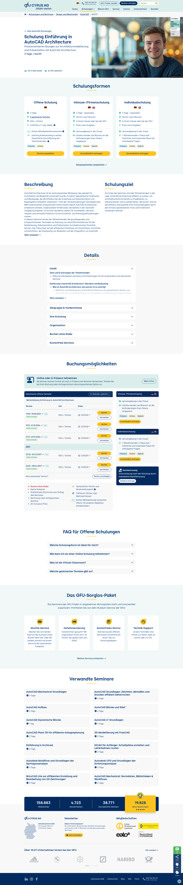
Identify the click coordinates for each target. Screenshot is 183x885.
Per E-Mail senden (33, 71)
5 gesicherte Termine (40, 117)
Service (116, 9)
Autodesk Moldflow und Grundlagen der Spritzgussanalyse (50, 762)
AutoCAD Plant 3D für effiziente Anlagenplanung (55, 732)
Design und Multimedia (67, 14)
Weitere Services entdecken (91, 658)
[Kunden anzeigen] (152, 850)
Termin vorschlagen (102, 476)
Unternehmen (140, 9)
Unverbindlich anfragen (91, 153)
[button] (91, 545)
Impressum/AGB (97, 879)
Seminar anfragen (128, 3)
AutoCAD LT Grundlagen (108, 719)
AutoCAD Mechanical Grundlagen (46, 691)
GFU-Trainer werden (109, 3)
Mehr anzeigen (32, 234)
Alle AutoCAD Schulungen (38, 31)
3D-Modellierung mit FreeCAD (112, 732)
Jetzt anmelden (74, 835)
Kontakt (154, 9)
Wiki (129, 879)
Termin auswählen (45, 153)
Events (126, 9)
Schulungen (88, 9)
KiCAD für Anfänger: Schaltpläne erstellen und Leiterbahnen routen (121, 747)
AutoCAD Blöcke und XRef (110, 707)
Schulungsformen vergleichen (91, 165)
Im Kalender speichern (99, 394)
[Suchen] (149, 3)
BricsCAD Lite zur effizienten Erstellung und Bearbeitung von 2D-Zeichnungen (51, 778)
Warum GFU (103, 9)
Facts (137, 879)
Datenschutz (112, 879)
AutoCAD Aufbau (36, 707)
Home (75, 9)
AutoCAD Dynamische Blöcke (43, 719)
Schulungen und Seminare (41, 14)
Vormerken (104, 417)
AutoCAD (84, 14)
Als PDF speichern (53, 71)
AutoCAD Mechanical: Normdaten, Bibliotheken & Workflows (123, 778)
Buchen (104, 413)
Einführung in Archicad (39, 745)
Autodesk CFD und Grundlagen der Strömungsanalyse (115, 762)
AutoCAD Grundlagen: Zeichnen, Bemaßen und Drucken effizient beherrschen (121, 693)
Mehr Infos (149, 381)
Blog (123, 879)
